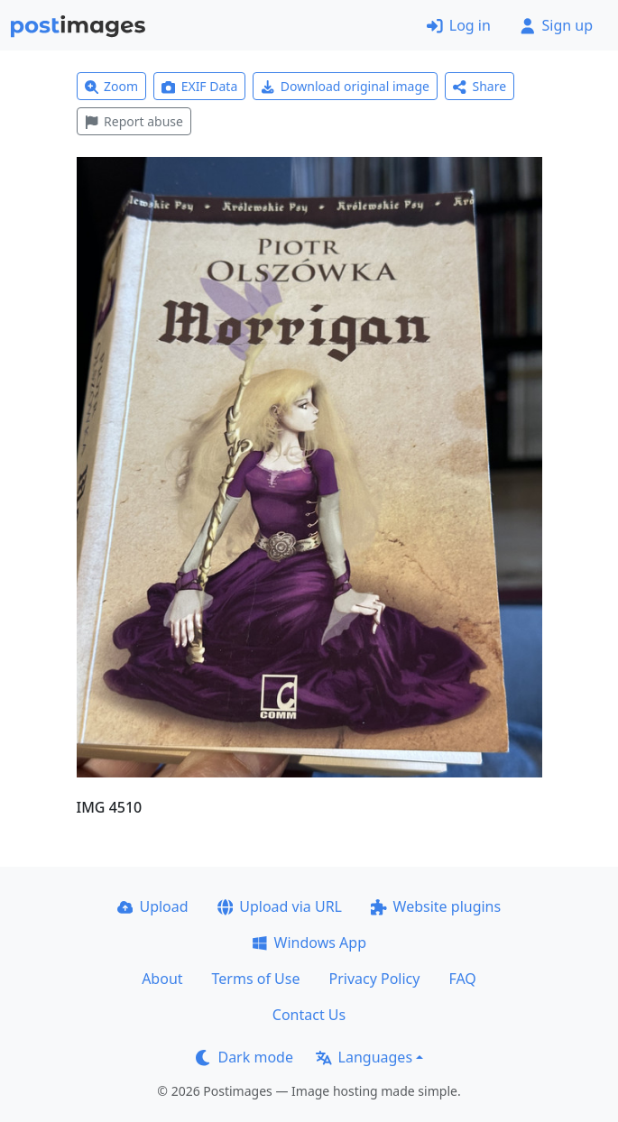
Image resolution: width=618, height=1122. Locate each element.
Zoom (112, 86)
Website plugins (436, 906)
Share (479, 86)
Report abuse (134, 121)
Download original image (345, 86)
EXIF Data (199, 86)
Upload (153, 906)
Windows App (309, 942)
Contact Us (309, 1015)
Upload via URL (279, 906)
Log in (459, 25)
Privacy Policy (374, 979)
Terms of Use (256, 979)
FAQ (461, 979)
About (162, 979)
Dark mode (244, 1057)
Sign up (556, 25)
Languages (364, 1057)
